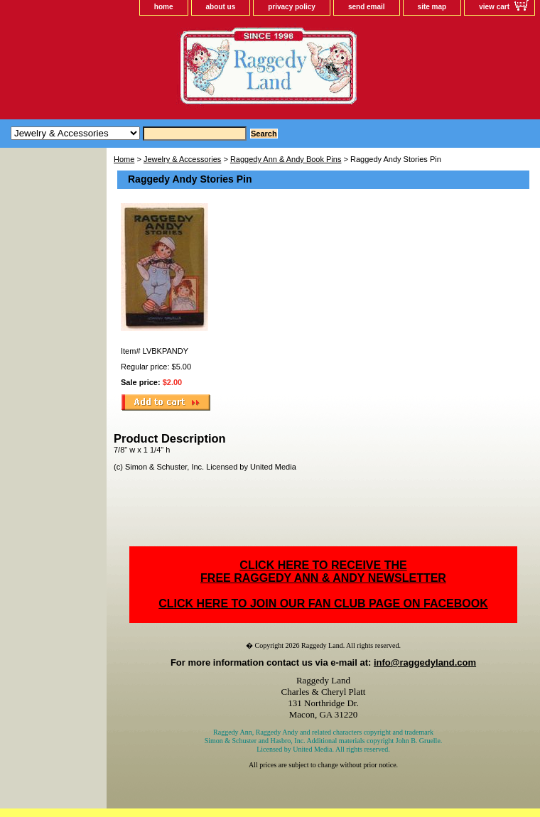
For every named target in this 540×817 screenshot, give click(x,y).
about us (221, 7)
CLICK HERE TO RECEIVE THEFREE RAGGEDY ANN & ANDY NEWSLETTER (323, 571)
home (163, 7)
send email (366, 7)
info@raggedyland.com (425, 662)
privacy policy (291, 7)
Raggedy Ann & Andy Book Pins (286, 159)
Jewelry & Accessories (182, 159)
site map (432, 7)
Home (124, 159)
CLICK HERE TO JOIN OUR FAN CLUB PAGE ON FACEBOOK (322, 603)
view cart (494, 7)
